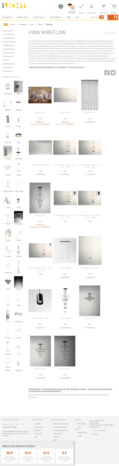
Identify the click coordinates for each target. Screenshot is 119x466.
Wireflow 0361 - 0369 (40, 323)
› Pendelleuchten (8, 43)
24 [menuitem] (67, 20)
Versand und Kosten (60, 427)
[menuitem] (7, 17)
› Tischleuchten (8, 40)
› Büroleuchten (7, 62)
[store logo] (14, 6)
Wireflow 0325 (89, 118)
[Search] (96, 28)
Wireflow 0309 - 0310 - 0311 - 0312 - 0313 (90, 171)
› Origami (7, 256)
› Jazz (18, 207)
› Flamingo (18, 158)
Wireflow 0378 (64, 374)
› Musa (7, 240)
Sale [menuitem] (76, 17)
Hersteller (23, 30)
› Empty (7, 158)
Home (13, 30)
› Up (18, 354)
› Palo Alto (7, 272)
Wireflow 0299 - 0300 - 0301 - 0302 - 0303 (64, 171)
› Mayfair (7, 223)
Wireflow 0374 (40, 221)
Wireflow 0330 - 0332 (40, 170)
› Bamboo (18, 109)
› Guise (18, 174)
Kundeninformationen (61, 430)
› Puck (7, 288)
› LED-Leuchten (8, 58)
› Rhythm (18, 288)
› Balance (7, 109)
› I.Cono (7, 207)
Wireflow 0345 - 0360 (90, 273)
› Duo (18, 142)
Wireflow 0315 (40, 118)
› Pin (18, 272)
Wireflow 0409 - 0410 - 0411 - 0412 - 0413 (40, 274)
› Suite (7, 337)
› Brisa (18, 126)
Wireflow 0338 (64, 273)
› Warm (7, 370)
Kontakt (95, 434)
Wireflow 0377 (40, 374)
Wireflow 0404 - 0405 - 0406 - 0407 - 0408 (90, 222)
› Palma (18, 256)
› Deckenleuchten (8, 47)
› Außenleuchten (8, 54)
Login (80, 436)
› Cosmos (7, 142)
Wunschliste (82, 424)
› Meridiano (18, 223)
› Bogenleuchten (8, 69)
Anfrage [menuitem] (87, 20)
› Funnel (7, 174)
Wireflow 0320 (65, 118)
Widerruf (57, 437)
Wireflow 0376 (89, 323)
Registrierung (82, 432)
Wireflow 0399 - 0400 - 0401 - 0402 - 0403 (65, 222)
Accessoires (38, 427)
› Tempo (7, 354)
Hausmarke (38, 434)
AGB (55, 440)
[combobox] (107, 20)
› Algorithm (7, 93)
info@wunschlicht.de (99, 430)
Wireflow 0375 (65, 323)
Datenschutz (58, 434)
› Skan (18, 305)
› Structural (18, 321)
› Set (7, 305)
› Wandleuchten (8, 51)
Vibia (40, 30)
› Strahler (5, 65)
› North (18, 240)
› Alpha (18, 93)
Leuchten (38, 424)
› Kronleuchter (7, 73)
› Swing (18, 337)
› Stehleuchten (7, 36)
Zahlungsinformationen (61, 424)
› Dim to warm (7, 76)
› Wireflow (18, 370)
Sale (36, 437)
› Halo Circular (7, 191)
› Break (7, 126)
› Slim (7, 321)
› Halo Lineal (18, 191)
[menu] (59, 20)
